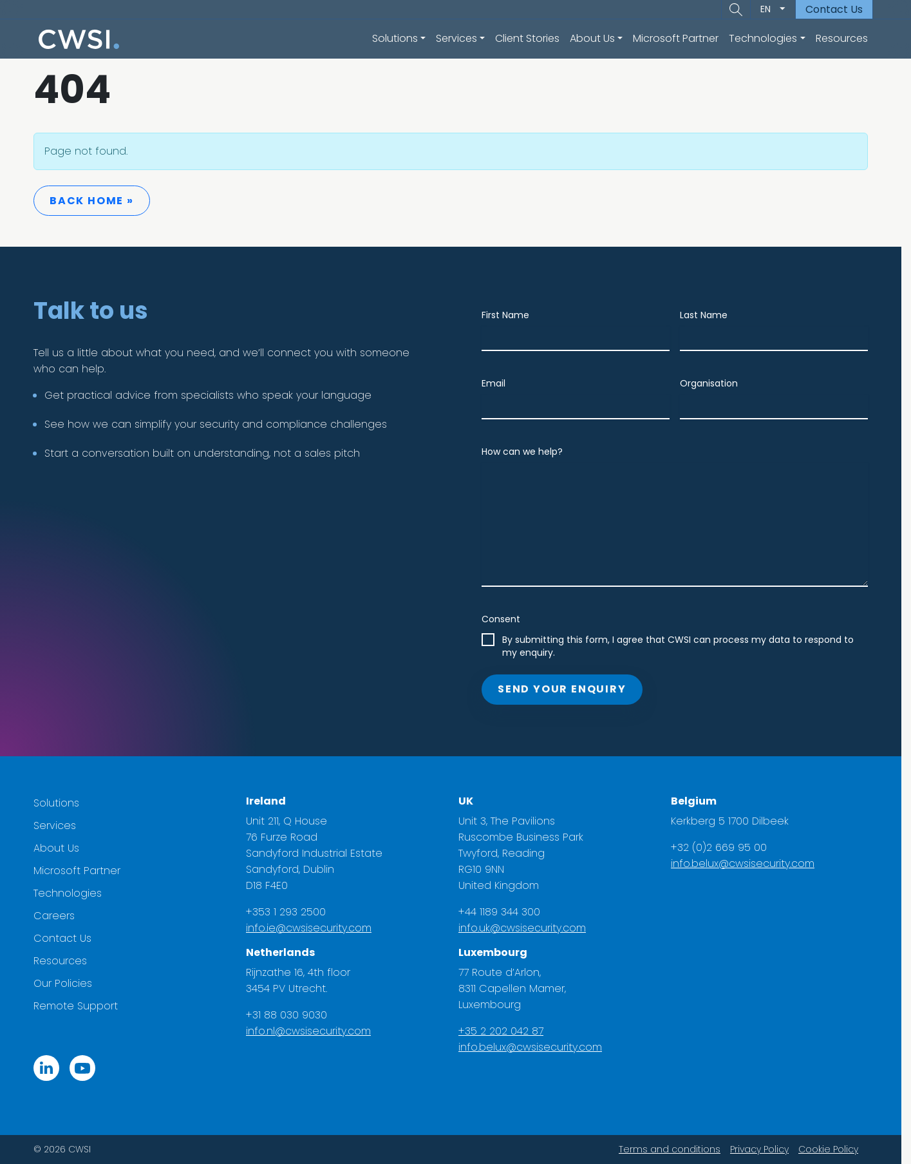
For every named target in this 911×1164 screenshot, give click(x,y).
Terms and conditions (675, 1149)
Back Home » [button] (97, 200)
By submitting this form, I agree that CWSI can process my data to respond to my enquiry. (683, 646)
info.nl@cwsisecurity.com (313, 1031)
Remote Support (81, 1005)
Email (499, 383)
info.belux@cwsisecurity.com (535, 1047)
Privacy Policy (764, 1149)
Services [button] (456, 38)
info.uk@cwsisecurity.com (527, 928)
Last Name (709, 315)
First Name (510, 315)
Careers (59, 915)
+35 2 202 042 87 (506, 1031)
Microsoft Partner (675, 38)
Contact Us (834, 9)
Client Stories (527, 38)
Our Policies (68, 983)
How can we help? (527, 451)
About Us (61, 848)
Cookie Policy (833, 1149)
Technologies (73, 893)
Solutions (61, 803)
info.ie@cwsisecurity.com (314, 928)
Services (60, 825)
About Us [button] (592, 38)
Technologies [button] (763, 38)
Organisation (714, 383)
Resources (842, 38)
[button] (735, 9)
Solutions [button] (395, 38)
